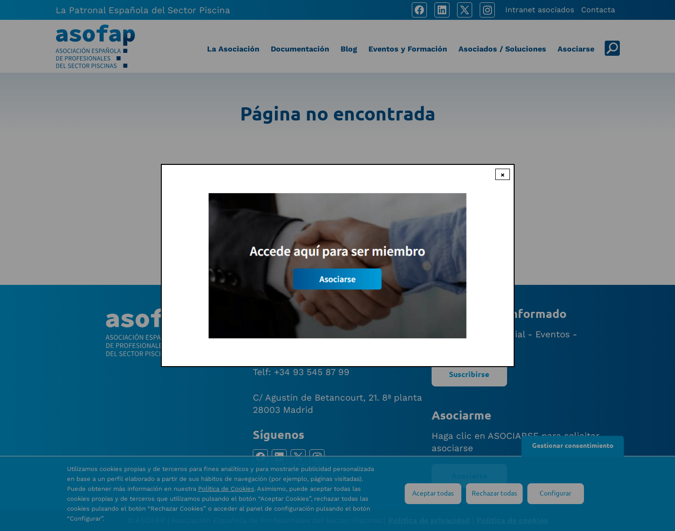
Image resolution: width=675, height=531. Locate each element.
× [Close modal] (502, 174)
